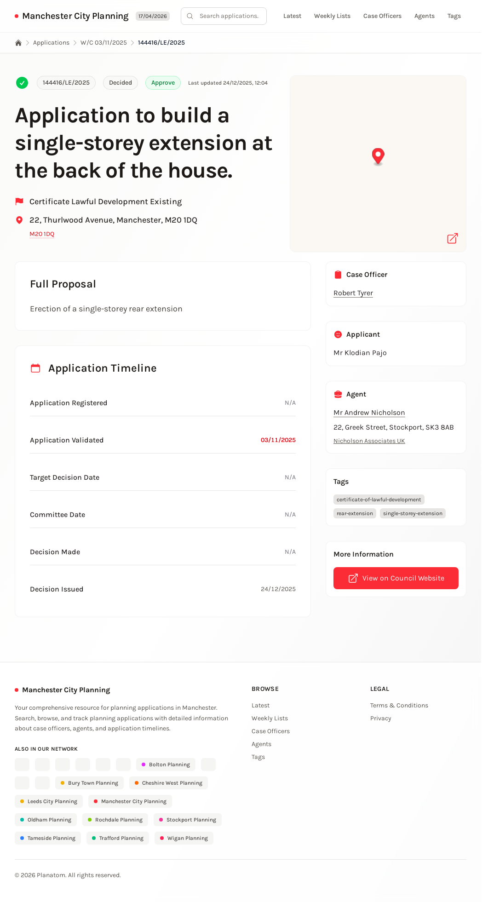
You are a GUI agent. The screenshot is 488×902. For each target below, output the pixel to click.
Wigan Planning (184, 838)
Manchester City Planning (75, 16)
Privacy (380, 718)
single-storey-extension (412, 513)
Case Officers (382, 16)
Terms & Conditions (399, 705)
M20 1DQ (41, 234)
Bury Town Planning (89, 783)
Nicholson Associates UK (369, 441)
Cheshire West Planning (168, 783)
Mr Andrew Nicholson (369, 412)
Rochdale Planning (115, 819)
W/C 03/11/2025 (103, 42)
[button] (378, 157)
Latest (292, 16)
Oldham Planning (45, 819)
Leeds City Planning (48, 801)
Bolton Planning (166, 764)
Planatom (51, 875)
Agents (424, 16)
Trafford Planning (118, 838)
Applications (51, 42)
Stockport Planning (187, 819)
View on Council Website (396, 578)
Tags (454, 16)
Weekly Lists (332, 16)
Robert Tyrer (353, 292)
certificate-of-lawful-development (379, 499)
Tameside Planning (47, 838)
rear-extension (355, 513)
